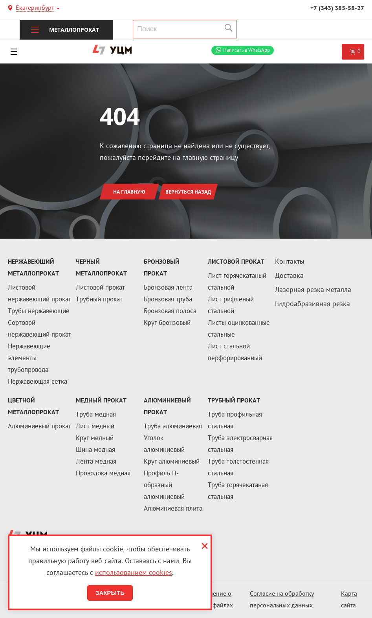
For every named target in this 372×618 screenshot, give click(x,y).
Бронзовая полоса (170, 311)
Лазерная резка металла (313, 290)
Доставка (289, 276)
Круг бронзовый (167, 323)
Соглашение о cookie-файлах (212, 600)
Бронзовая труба (168, 299)
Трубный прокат (99, 299)
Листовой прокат (100, 288)
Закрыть (110, 592)
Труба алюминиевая (173, 426)
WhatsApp (246, 50)
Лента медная (96, 462)
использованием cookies (133, 573)
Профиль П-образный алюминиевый (164, 485)
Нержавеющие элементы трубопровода (29, 359)
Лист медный (95, 426)
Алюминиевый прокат (39, 426)
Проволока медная (103, 473)
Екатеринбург (35, 9)
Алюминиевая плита (173, 509)
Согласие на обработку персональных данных (282, 600)
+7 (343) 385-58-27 (337, 9)
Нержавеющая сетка (37, 382)
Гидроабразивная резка (312, 304)
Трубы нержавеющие (39, 311)
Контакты (289, 261)
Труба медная (96, 415)
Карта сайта (349, 600)
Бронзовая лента (168, 288)
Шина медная (95, 450)
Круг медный (95, 438)
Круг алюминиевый (172, 462)
